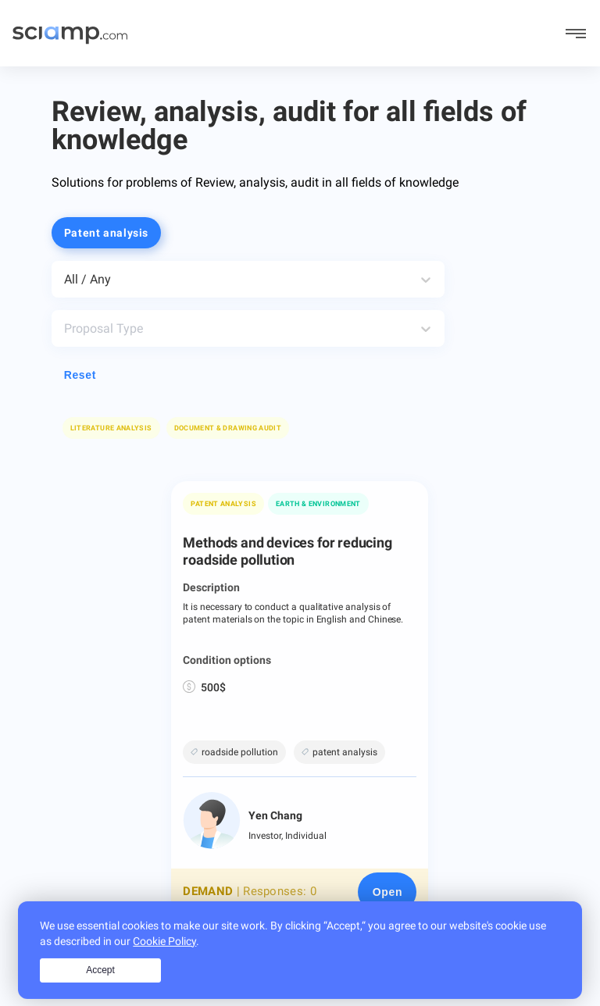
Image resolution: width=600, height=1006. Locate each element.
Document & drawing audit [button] (228, 428)
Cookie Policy (164, 956)
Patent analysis (223, 504)
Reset (80, 375)
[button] (228, 428)
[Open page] (387, 891)
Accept (100, 984)
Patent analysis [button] (106, 233)
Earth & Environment (318, 504)
